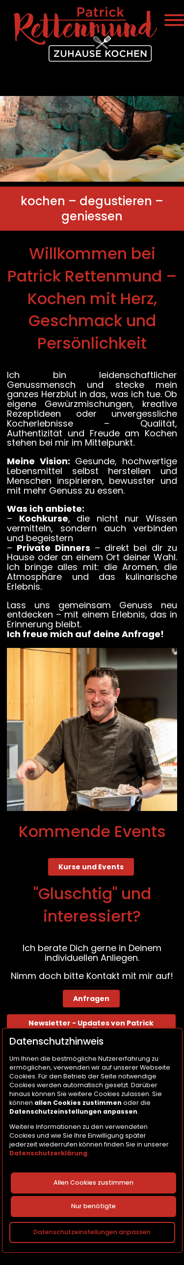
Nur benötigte (93, 1206)
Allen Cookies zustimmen (93, 1182)
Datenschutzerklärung (48, 1152)
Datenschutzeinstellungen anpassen (92, 1231)
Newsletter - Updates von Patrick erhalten (91, 1026)
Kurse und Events (91, 867)
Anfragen (91, 998)
